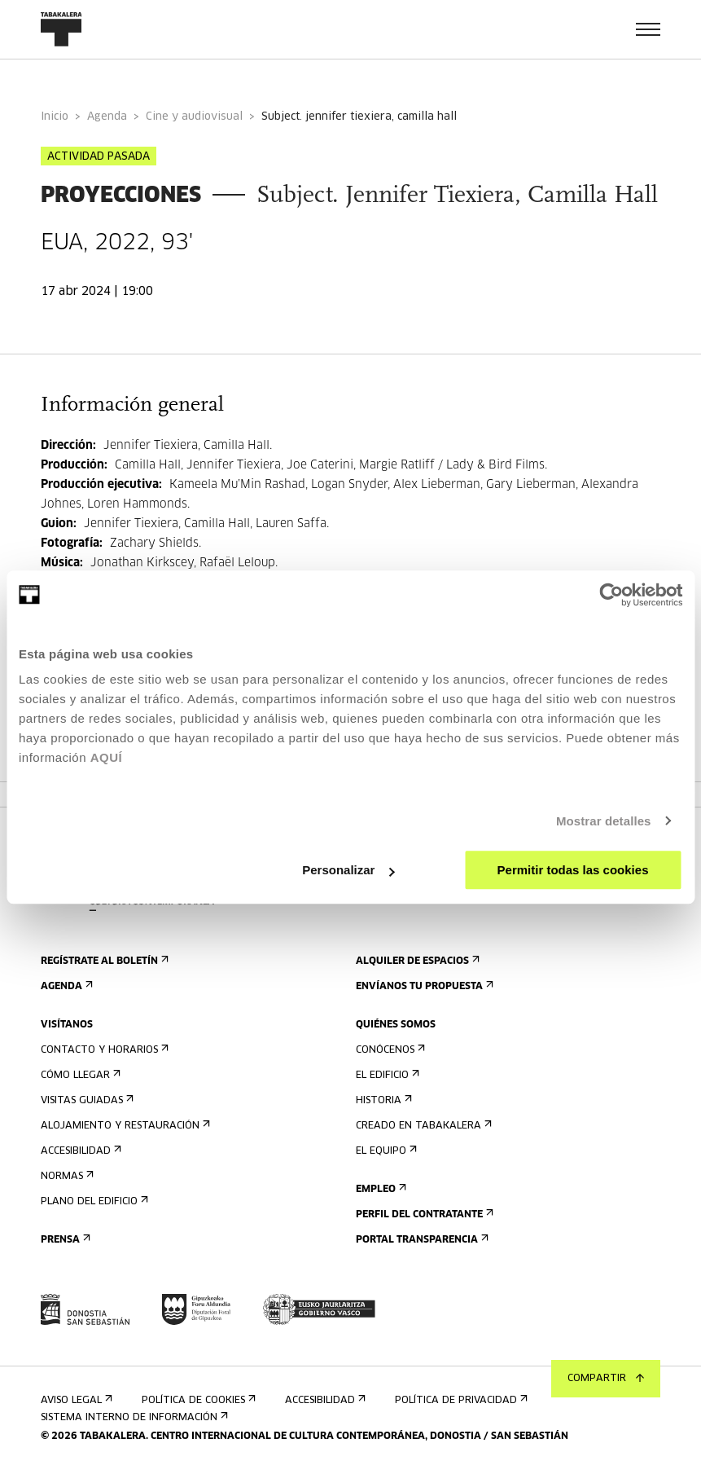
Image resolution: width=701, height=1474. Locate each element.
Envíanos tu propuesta (423, 986)
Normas (65, 1176)
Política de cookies (197, 1400)
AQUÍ (106, 757)
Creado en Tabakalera (422, 1125)
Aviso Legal (75, 1400)
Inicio (54, 117)
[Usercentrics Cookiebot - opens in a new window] (611, 595)
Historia (382, 1100)
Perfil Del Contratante (423, 1214)
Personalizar (348, 870)
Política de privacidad (459, 1400)
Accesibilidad (79, 1151)
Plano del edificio (93, 1201)
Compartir (605, 1379)
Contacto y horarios (103, 1050)
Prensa (64, 1239)
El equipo (385, 1151)
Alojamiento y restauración (124, 1125)
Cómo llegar (79, 1075)
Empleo (379, 1189)
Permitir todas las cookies (573, 870)
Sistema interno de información (133, 1417)
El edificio (386, 1075)
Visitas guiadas (85, 1100)
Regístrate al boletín (103, 961)
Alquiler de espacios (416, 961)
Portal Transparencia (420, 1239)
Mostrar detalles (603, 821)
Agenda (107, 117)
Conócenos (389, 1050)
